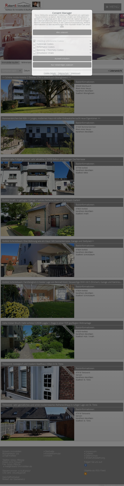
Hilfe (62, 26)
